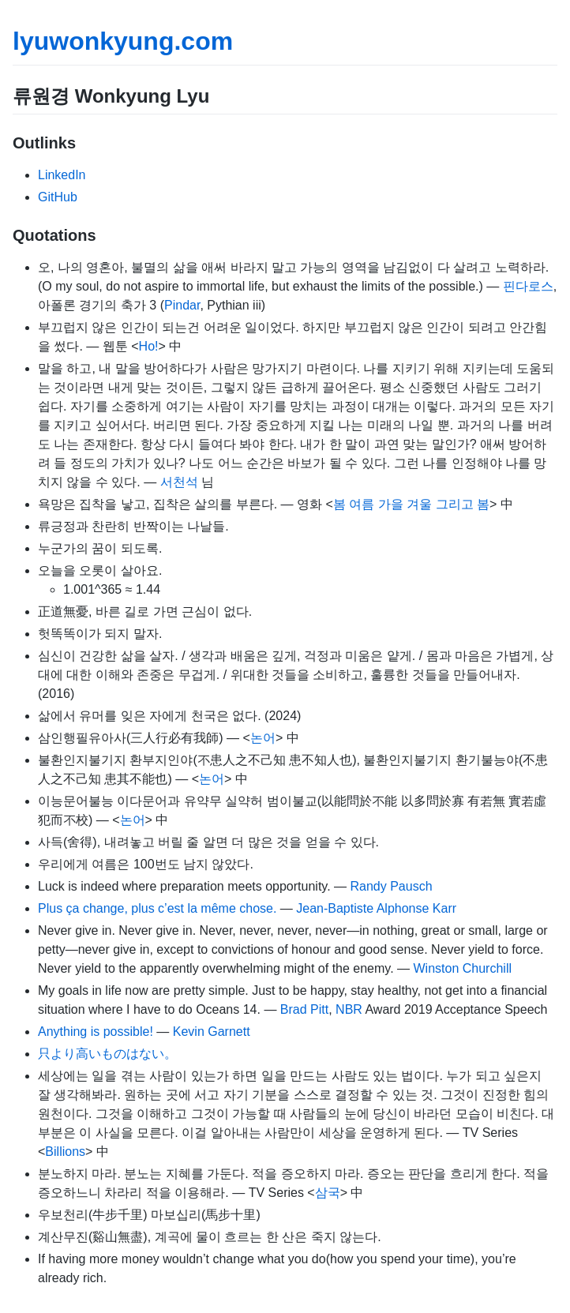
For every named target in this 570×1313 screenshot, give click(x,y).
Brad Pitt (304, 1009)
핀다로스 (528, 286)
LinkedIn (62, 175)
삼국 (327, 1192)
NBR (349, 1009)
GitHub (57, 197)
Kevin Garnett (211, 1031)
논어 (263, 738)
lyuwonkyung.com (123, 41)
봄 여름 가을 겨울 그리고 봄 (411, 504)
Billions (65, 1151)
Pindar (182, 305)
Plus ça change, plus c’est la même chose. (157, 908)
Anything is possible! (95, 1031)
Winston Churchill (463, 968)
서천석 (179, 482)
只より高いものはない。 (107, 1053)
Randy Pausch (391, 886)
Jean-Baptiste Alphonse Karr (376, 908)
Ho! (149, 346)
